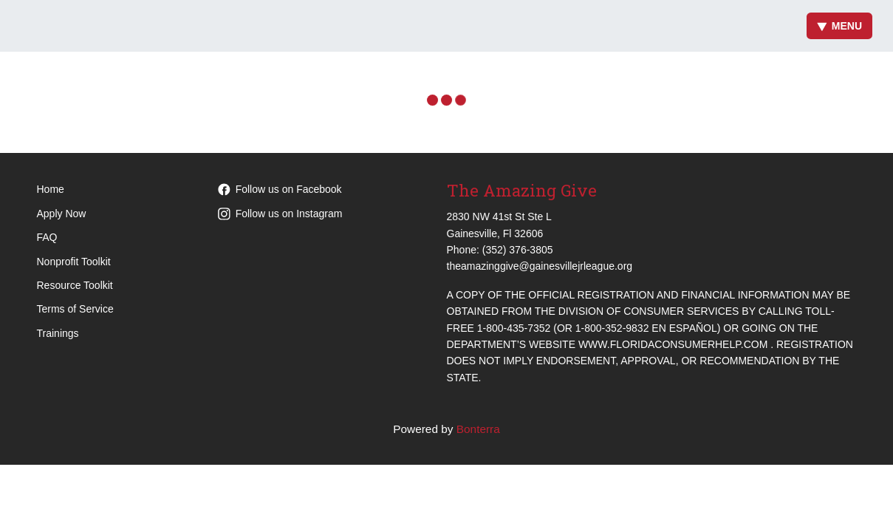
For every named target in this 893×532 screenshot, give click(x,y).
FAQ (47, 237)
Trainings (58, 333)
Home (50, 189)
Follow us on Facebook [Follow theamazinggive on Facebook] (280, 189)
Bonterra (478, 429)
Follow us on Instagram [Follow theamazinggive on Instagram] (280, 213)
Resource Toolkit (75, 285)
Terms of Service (75, 309)
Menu (839, 26)
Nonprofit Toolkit (74, 261)
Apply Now (61, 213)
